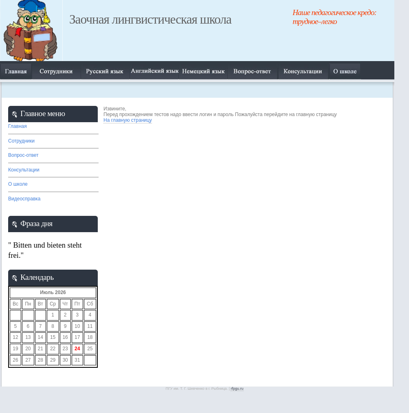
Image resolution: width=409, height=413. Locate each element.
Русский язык (105, 70)
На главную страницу (127, 120)
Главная (16, 70)
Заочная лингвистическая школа (150, 19)
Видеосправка (24, 199)
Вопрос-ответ (252, 70)
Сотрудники (56, 70)
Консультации (24, 170)
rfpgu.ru (237, 389)
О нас (303, 70)
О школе (18, 184)
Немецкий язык (202, 70)
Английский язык (154, 70)
